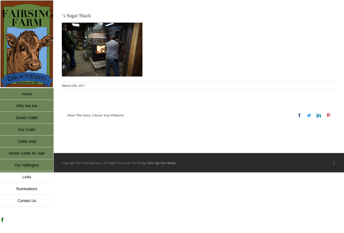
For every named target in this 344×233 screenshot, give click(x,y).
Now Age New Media (161, 163)
